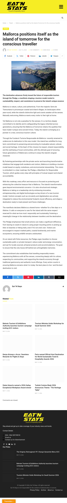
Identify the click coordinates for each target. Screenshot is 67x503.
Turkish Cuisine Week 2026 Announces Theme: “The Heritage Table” (48, 387)
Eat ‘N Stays (13, 50)
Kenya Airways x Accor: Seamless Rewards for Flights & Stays (16, 355)
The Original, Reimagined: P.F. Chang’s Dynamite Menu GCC (38, 452)
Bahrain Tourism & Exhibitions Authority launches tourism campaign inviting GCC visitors (17, 325)
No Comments (34, 50)
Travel (6, 28)
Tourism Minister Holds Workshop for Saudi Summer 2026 (49, 324)
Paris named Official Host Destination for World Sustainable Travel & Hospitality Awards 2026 (49, 356)
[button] (61, 7)
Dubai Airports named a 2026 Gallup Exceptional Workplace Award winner (17, 386)
